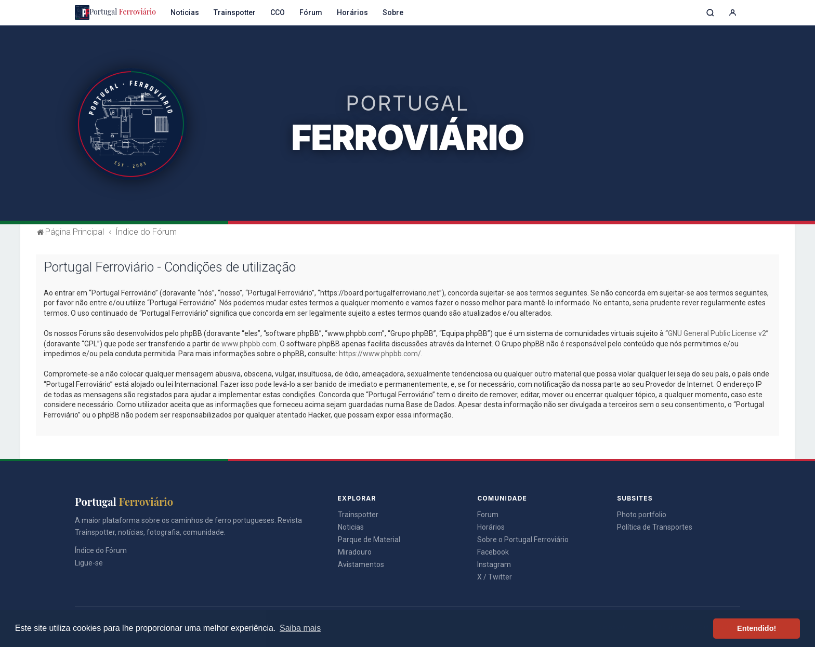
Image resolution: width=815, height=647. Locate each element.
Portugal (115, 12)
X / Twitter (494, 577)
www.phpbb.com (249, 344)
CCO (277, 12)
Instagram (494, 564)
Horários (352, 12)
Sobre (393, 12)
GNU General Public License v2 (717, 333)
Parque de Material (369, 539)
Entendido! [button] (756, 628)
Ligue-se (89, 563)
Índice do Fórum (101, 550)
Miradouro (355, 552)
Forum (487, 514)
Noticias (184, 12)
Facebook (493, 552)
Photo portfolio (641, 514)
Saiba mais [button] (300, 628)
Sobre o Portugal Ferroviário (523, 539)
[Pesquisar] (710, 12)
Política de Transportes (654, 527)
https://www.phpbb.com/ (380, 353)
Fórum (310, 12)
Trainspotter (235, 12)
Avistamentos (361, 564)
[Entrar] (732, 12)
